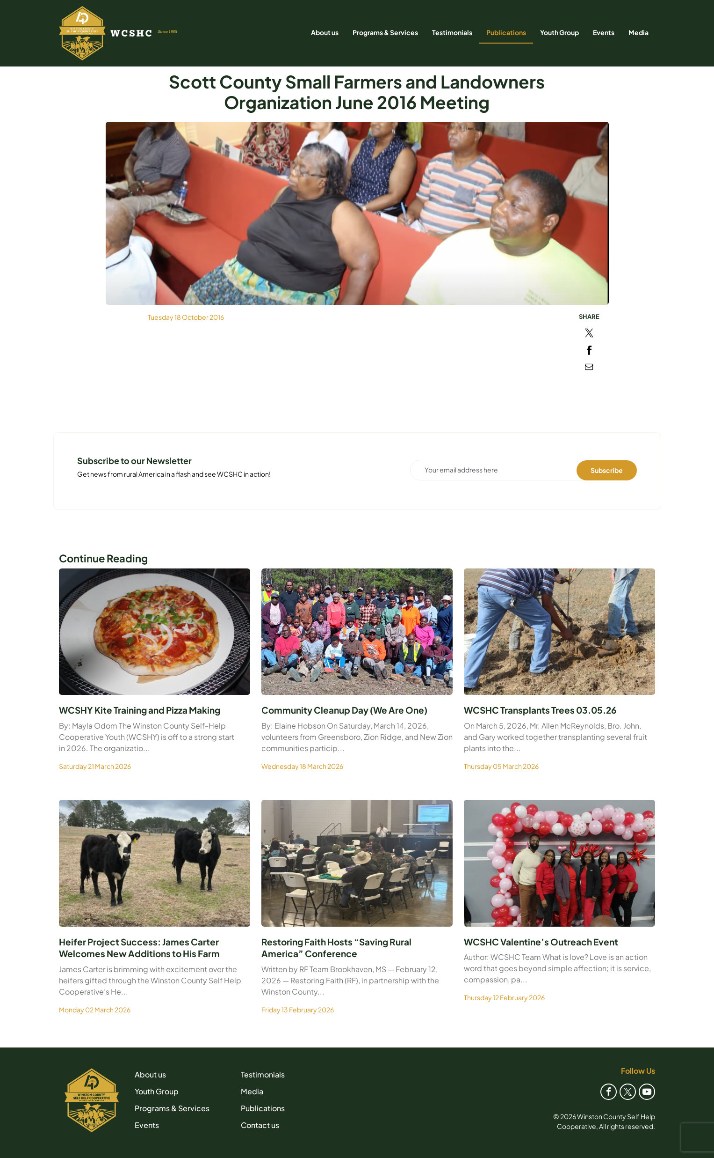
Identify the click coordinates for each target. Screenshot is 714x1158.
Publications (506, 32)
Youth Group (559, 32)
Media (638, 32)
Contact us (260, 1125)
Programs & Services (385, 32)
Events (603, 32)
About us (325, 32)
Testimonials (452, 32)
